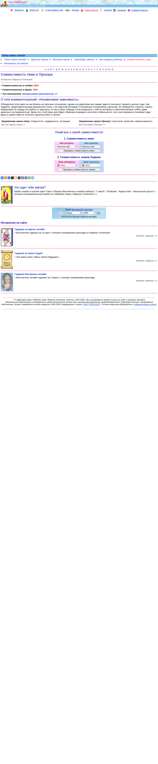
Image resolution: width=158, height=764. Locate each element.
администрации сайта (145, 304)
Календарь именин (84, 59)
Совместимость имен (139, 59)
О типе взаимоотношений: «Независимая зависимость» (40, 99)
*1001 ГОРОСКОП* (91, 304)
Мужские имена (39, 59)
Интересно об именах (16, 63)
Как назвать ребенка (110, 59)
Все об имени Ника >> (13, 124)
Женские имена (61, 59)
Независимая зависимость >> (39, 93)
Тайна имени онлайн (15, 59)
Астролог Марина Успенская (16, 79)
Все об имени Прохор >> (92, 124)
